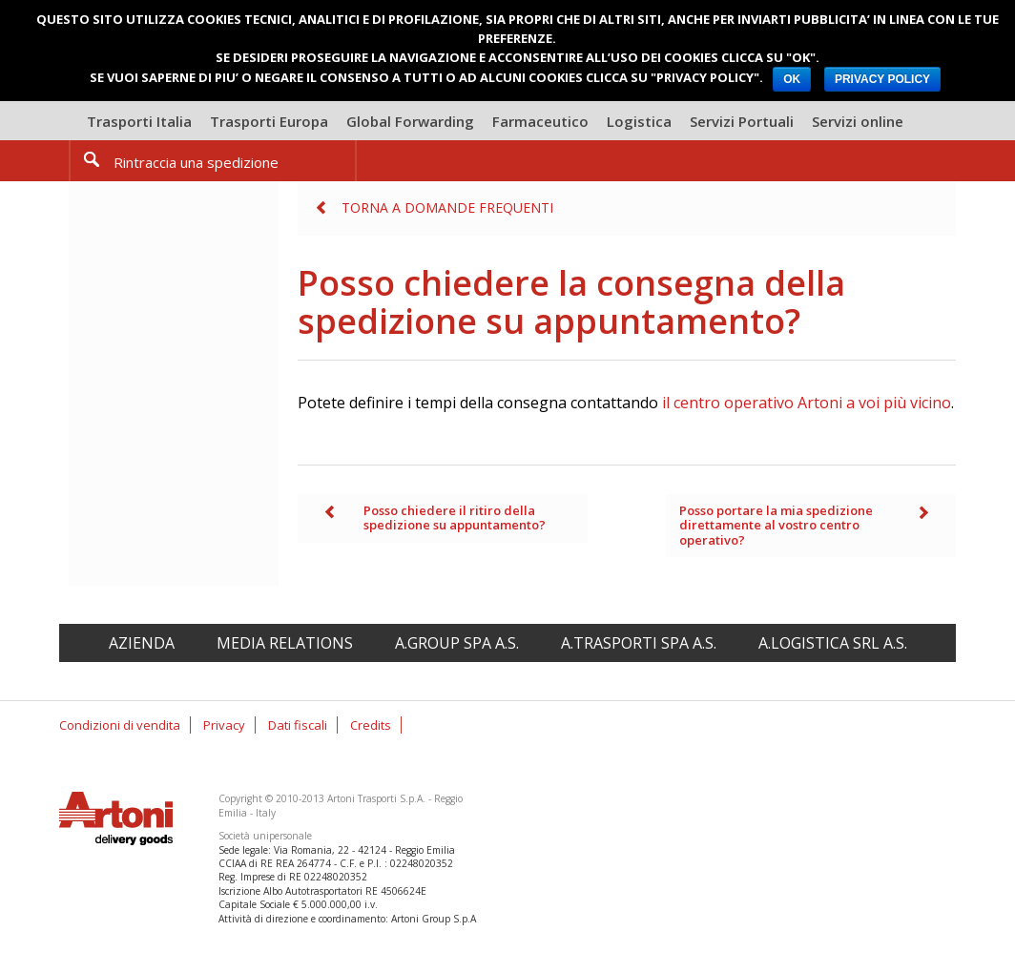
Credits (370, 725)
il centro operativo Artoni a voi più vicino (806, 402)
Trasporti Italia (139, 121)
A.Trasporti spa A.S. (638, 642)
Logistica (639, 121)
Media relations (285, 642)
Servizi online (857, 121)
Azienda (142, 642)
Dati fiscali (297, 725)
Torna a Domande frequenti (447, 207)
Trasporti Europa (269, 121)
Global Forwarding (410, 121)
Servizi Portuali (742, 121)
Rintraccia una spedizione (196, 162)
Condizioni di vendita (119, 725)
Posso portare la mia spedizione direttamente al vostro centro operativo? (776, 525)
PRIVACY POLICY (882, 79)
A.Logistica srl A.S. (832, 642)
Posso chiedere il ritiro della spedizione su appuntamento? (454, 518)
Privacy (224, 725)
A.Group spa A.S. (457, 642)
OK (791, 79)
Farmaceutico (540, 121)
